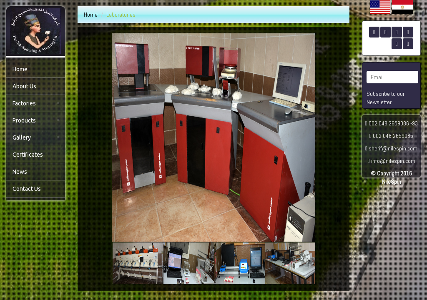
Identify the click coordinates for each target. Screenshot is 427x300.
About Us (24, 86)
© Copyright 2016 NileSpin (391, 177)
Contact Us (27, 188)
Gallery (36, 137)
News (20, 171)
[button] (118, 263)
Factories (36, 103)
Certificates (28, 154)
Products (36, 120)
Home (20, 69)
